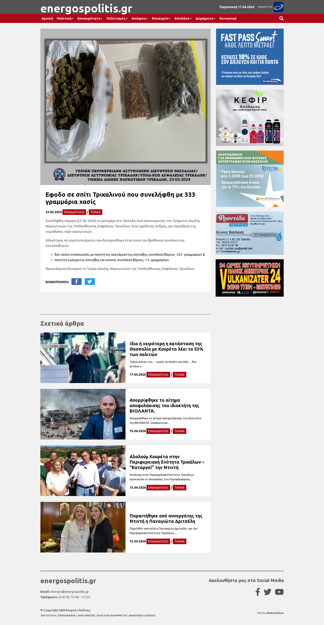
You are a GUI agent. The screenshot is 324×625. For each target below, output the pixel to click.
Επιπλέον (182, 18)
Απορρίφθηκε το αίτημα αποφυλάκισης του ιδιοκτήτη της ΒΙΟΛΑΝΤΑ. (164, 405)
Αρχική (47, 18)
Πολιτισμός (116, 18)
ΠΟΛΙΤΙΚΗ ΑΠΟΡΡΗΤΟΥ (112, 615)
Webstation (275, 612)
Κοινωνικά (228, 18)
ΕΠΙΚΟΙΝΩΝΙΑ (67, 615)
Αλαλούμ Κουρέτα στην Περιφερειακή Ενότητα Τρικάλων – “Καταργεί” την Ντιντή (167, 462)
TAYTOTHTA (48, 615)
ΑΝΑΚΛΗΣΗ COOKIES (142, 615)
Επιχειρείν (160, 18)
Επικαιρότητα (89, 18)
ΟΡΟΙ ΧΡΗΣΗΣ (87, 615)
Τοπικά (95, 212)
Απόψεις (139, 18)
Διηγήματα (204, 18)
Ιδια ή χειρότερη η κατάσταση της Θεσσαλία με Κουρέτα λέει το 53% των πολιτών (166, 349)
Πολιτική (64, 18)
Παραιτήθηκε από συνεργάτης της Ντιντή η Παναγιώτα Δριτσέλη (166, 518)
